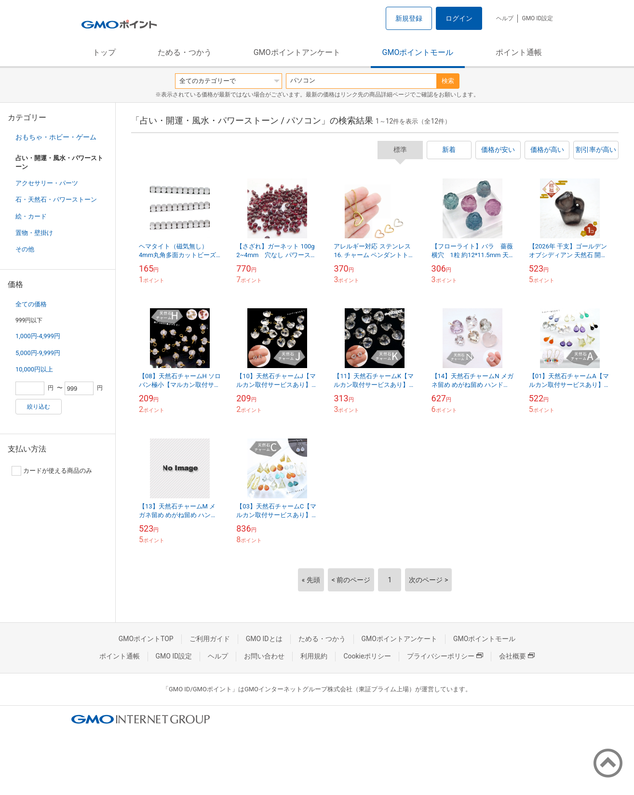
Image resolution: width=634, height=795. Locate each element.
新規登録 (408, 18)
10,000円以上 (34, 369)
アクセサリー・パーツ (46, 183)
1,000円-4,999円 (37, 336)
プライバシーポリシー (445, 656)
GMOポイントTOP (146, 639)
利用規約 (313, 656)
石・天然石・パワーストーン (56, 199)
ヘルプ (504, 18)
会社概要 (517, 656)
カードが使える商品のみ (52, 471)
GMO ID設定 (537, 18)
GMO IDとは (264, 639)
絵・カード (31, 216)
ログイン (458, 18)
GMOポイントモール (418, 52)
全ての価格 (31, 304)
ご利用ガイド (209, 639)
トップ (104, 52)
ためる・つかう (185, 52)
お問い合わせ (264, 656)
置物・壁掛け (34, 232)
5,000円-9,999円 (37, 352)
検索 (448, 80)
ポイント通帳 (519, 52)
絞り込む (38, 406)
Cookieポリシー (367, 656)
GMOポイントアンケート (297, 52)
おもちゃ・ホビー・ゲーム (55, 137)
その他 (24, 249)
